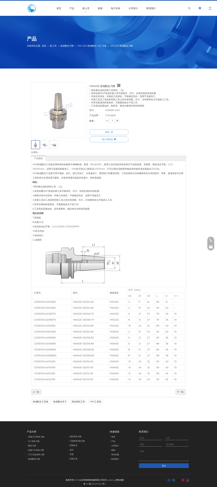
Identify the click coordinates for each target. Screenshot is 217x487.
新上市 (86, 8)
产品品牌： (94, 115)
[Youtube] (183, 478)
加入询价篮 (109, 139)
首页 (58, 8)
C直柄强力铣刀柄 (77, 441)
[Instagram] (187, 478)
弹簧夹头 (74, 445)
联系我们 (151, 8)
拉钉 (72, 450)
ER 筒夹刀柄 (33, 441)
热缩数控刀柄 (34, 459)
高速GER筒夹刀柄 (36, 437)
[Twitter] (178, 478)
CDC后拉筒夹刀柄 (36, 454)
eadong (111, 478)
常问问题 (115, 454)
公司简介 (133, 8)
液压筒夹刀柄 (75, 436)
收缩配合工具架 (40, 401)
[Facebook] (168, 478)
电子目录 (115, 8)
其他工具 (74, 458)
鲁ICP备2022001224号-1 (94, 481)
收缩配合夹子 (60, 401)
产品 (71, 8)
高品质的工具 (78, 401)
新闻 (100, 8)
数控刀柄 (32, 445)
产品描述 (38, 158)
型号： (92, 110)
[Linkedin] (173, 478)
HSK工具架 (95, 401)
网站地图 (120, 478)
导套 (72, 454)
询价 (109, 132)
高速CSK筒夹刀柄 (36, 450)
